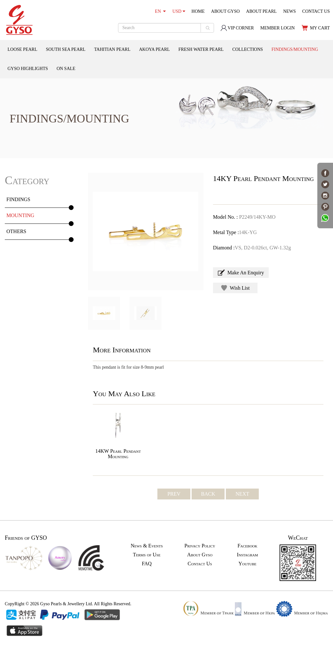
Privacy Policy (200, 545)
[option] (145, 231)
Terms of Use (147, 554)
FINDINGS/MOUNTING (295, 49)
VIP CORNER (237, 28)
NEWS (289, 11)
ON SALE (66, 68)
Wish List (235, 288)
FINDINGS (18, 199)
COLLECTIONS (247, 49)
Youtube (247, 563)
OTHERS (16, 231)
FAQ (147, 563)
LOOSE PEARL (22, 49)
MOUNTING (20, 215)
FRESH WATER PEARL (201, 49)
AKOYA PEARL (154, 49)
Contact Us (200, 563)
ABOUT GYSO (225, 11)
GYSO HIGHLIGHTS (28, 68)
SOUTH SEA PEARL (65, 49)
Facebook (247, 545)
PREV (173, 494)
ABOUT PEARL (261, 11)
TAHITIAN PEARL (112, 49)
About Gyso (199, 554)
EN (160, 11)
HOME (198, 11)
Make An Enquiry (241, 273)
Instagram (247, 554)
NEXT (242, 494)
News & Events (147, 545)
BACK (208, 494)
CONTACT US (316, 11)
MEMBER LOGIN (277, 28)
